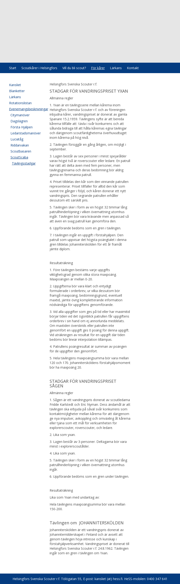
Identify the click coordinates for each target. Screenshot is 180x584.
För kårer (98, 68)
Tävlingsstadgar (24, 163)
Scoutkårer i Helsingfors (39, 68)
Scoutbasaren (20, 151)
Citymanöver (20, 115)
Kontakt (133, 68)
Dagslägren (19, 121)
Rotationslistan (20, 103)
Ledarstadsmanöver (25, 133)
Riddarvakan (19, 145)
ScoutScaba (19, 157)
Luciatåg (16, 139)
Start (12, 68)
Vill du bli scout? (74, 68)
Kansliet (15, 85)
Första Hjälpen (21, 127)
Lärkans (116, 68)
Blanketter (17, 91)
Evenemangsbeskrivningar (25, 109)
